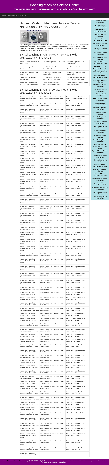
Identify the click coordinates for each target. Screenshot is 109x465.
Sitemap (4, 461)
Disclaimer (10, 461)
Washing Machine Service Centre (13, 15)
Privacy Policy (18, 461)
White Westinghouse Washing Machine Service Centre (100, 146)
